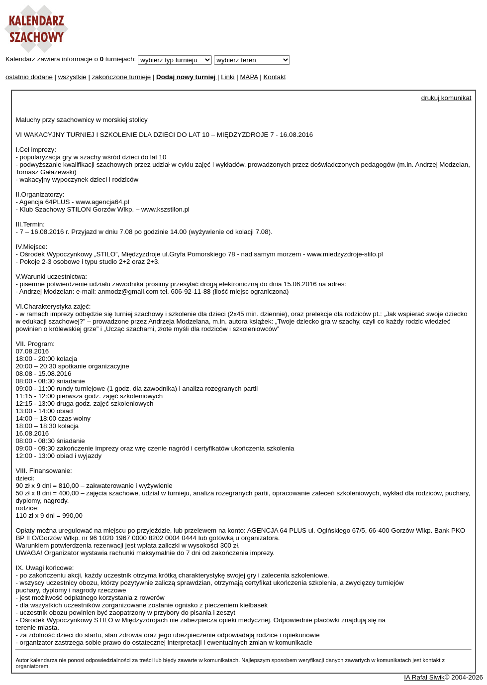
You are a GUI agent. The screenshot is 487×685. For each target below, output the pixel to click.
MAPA (249, 77)
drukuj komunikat (446, 98)
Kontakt (274, 77)
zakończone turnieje (121, 77)
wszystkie (72, 77)
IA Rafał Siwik (424, 677)
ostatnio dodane (29, 77)
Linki (227, 77)
